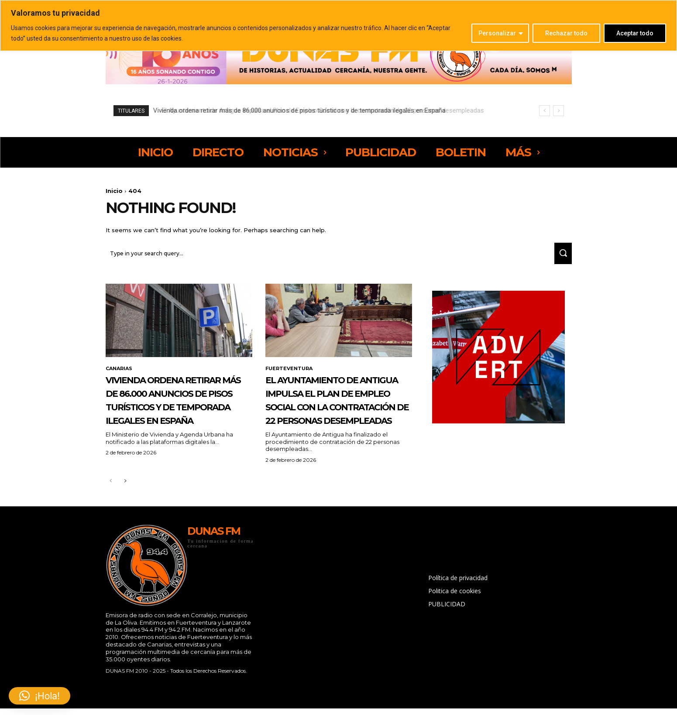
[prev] (544, 110)
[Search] (560, 257)
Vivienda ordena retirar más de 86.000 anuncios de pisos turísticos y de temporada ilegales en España (174, 418)
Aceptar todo (634, 33)
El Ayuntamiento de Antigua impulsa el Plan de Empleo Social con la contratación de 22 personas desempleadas (316, 110)
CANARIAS (120, 373)
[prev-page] (111, 513)
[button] (39, 696)
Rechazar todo (566, 33)
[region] (338, 25)
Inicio (114, 190)
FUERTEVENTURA (290, 373)
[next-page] (125, 513)
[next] (558, 110)
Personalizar (497, 33)
